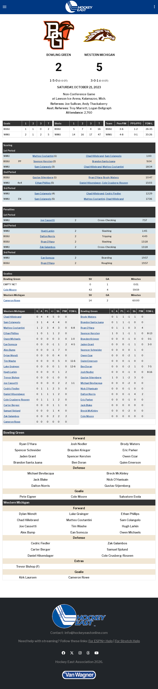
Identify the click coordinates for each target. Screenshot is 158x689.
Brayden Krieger (90, 338)
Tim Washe (10, 361)
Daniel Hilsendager (90, 182)
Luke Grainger (11, 366)
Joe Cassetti (47, 220)
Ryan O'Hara (95, 177)
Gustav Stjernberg (43, 177)
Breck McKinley (89, 410)
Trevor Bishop (11, 377)
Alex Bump (9, 349)
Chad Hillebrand (95, 156)
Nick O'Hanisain (89, 388)
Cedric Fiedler (113, 193)
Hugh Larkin (47, 231)
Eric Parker (87, 399)
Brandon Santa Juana (103, 161)
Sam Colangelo (113, 156)
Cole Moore (10, 289)
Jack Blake (86, 405)
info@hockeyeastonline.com (86, 633)
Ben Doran (86, 366)
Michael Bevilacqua (91, 383)
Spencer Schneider (91, 349)
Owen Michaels (12, 338)
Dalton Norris (47, 236)
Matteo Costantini (43, 156)
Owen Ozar (87, 355)
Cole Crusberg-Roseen (115, 182)
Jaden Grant (87, 344)
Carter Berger (12, 405)
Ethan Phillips (42, 182)
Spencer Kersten (42, 161)
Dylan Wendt (11, 355)
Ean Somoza (47, 257)
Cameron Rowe (11, 300)
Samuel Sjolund (12, 410)
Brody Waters (111, 177)
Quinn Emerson (89, 361)
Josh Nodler (87, 372)
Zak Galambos (47, 247)
